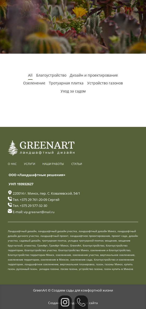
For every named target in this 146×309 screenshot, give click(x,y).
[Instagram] (65, 302)
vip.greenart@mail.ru (40, 211)
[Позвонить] (81, 302)
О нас (12, 163)
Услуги (29, 163)
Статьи (76, 163)
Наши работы (53, 163)
